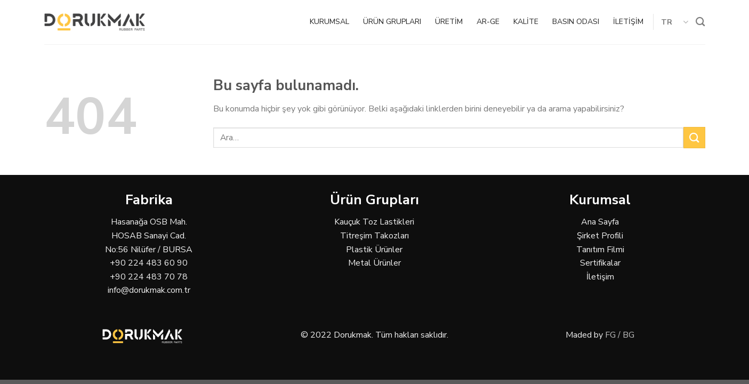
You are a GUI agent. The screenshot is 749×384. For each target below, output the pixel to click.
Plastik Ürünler (374, 249)
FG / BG (619, 335)
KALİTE (525, 22)
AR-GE (488, 22)
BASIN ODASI (575, 22)
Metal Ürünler (374, 263)
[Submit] (694, 137)
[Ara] (700, 22)
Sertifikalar (600, 263)
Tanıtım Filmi (600, 249)
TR (674, 22)
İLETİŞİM (628, 22)
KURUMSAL (329, 22)
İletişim (600, 277)
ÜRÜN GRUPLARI (392, 22)
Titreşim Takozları (374, 236)
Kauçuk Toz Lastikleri (374, 222)
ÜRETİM (449, 22)
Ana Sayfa (600, 222)
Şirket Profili (600, 236)
